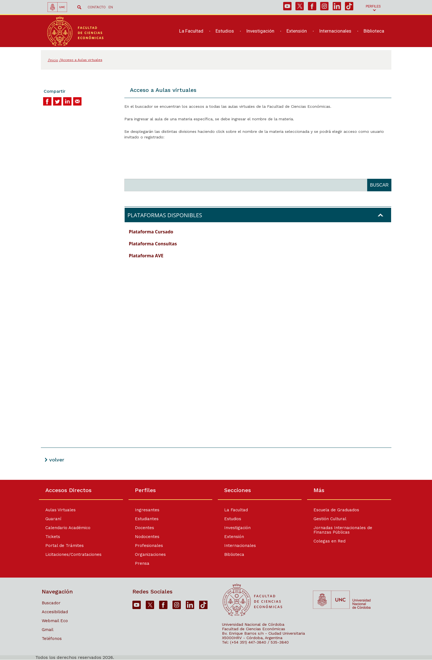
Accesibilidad (55, 611)
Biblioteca (234, 554)
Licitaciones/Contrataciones (73, 554)
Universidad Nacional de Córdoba (253, 624)
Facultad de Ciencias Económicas (253, 629)
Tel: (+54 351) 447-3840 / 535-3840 (255, 642)
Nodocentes (147, 536)
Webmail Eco (55, 620)
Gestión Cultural (330, 518)
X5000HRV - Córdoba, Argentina (252, 637)
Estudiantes (147, 518)
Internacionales (240, 545)
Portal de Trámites (64, 545)
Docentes (144, 527)
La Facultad (236, 509)
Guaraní (53, 518)
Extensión (234, 536)
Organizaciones (150, 554)
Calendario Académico (67, 527)
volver (56, 460)
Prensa (142, 563)
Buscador (51, 602)
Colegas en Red (330, 541)
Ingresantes (147, 509)
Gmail (47, 629)
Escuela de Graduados (336, 509)
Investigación (237, 527)
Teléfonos (52, 638)
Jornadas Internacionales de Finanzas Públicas (343, 530)
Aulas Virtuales (60, 509)
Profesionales (149, 545)
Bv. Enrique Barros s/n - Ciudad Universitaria (263, 633)
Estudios (232, 518)
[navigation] (278, 32)
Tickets (52, 536)
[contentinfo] (216, 570)
